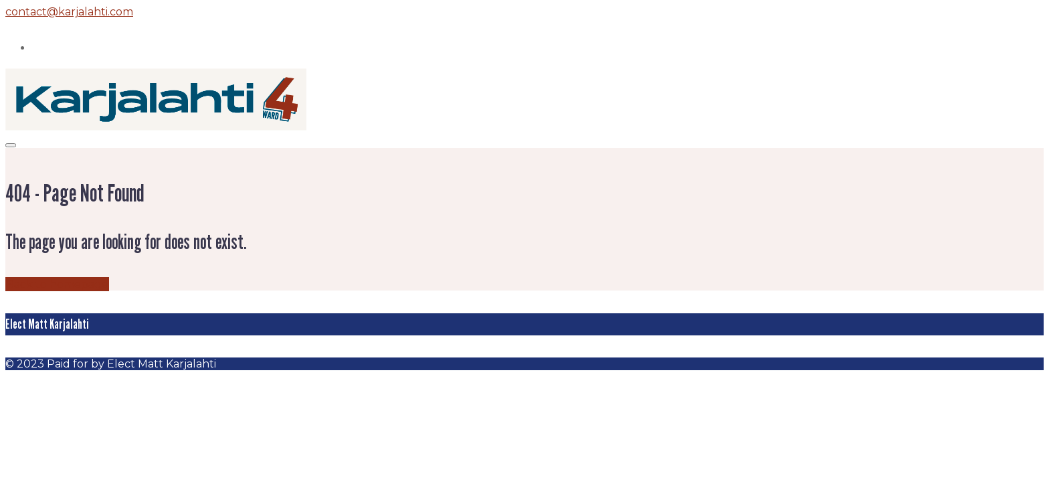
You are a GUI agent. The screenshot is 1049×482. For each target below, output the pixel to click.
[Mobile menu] (10, 145)
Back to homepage (57, 284)
